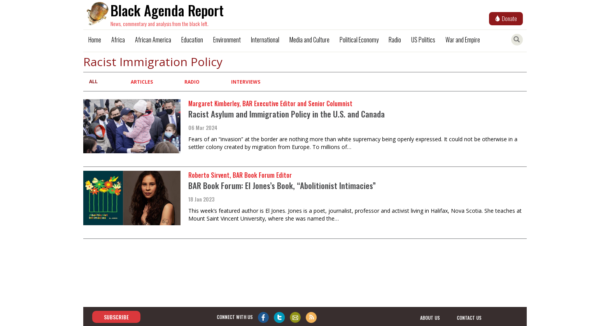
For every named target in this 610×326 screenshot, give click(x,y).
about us (430, 317)
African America (153, 39)
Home (94, 39)
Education (192, 39)
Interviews (245, 82)
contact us (469, 317)
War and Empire (462, 39)
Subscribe (116, 317)
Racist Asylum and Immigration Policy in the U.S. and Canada (286, 114)
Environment (227, 39)
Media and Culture (309, 39)
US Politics (423, 39)
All (93, 81)
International (265, 39)
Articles (142, 82)
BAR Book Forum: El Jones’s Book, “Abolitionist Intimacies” (282, 185)
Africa (118, 39)
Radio (395, 39)
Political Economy (359, 39)
